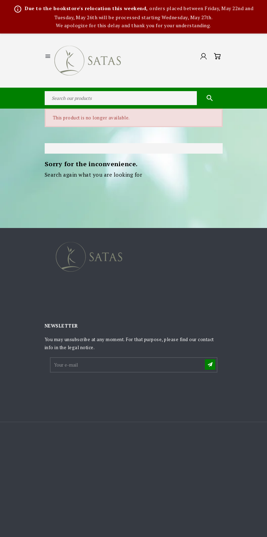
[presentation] (104, 390)
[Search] (134, 98)
